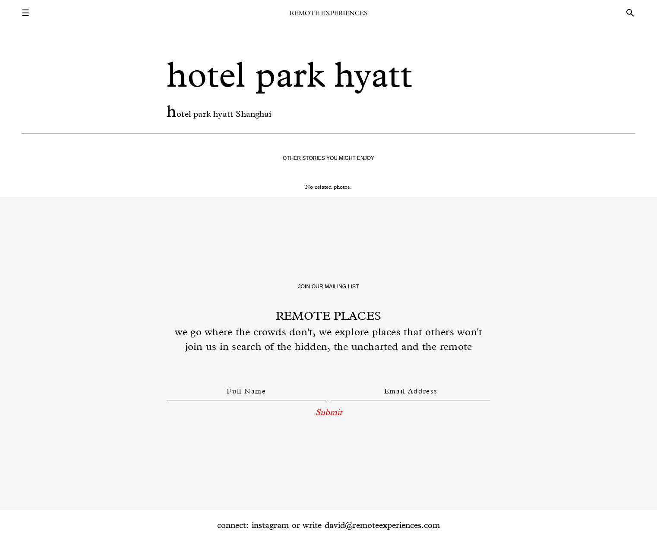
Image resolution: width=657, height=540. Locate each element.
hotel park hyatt (289, 74)
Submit (329, 412)
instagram (270, 525)
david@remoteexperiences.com (382, 525)
